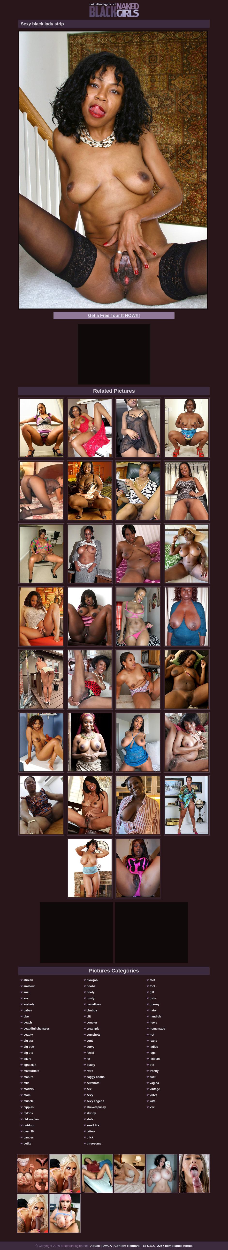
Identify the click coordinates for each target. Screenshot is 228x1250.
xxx (152, 1107)
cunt (90, 1040)
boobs (91, 986)
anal (26, 992)
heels (153, 1022)
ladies (154, 1046)
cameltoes (94, 1004)
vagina (154, 1083)
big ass (28, 1040)
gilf (152, 992)
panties (28, 1137)
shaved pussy (96, 1107)
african (28, 980)
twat (153, 1077)
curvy (90, 1046)
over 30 (28, 1131)
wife (152, 1101)
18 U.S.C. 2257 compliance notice (168, 1246)
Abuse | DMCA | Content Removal (115, 1246)
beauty (28, 1034)
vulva (153, 1095)
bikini (27, 1059)
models (28, 1089)
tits (152, 1065)
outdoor (28, 1125)
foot (152, 986)
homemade (157, 1028)
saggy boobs (96, 1077)
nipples (28, 1107)
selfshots (93, 1083)
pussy (91, 1065)
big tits (28, 1052)
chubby (92, 1010)
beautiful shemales (36, 1028)
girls (153, 998)
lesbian (155, 1059)
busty (90, 998)
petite (27, 1143)
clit (89, 1016)
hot (152, 1034)
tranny (154, 1071)
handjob (155, 1016)
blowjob (92, 980)
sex (89, 1089)
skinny (91, 1113)
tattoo (91, 1131)
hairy (153, 1010)
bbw (26, 1016)
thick (90, 1137)
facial (90, 1052)
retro (90, 1071)
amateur (29, 986)
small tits (93, 1125)
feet (152, 980)
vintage (155, 1089)
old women (31, 1119)
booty (91, 992)
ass (25, 998)
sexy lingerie (95, 1101)
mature (28, 1077)
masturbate (31, 1071)
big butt (28, 1046)
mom (26, 1095)
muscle (28, 1101)
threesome (94, 1143)
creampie (93, 1028)
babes (27, 1010)
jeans (153, 1040)
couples (92, 1022)
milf (26, 1083)
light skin (29, 1065)
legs (153, 1052)
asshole (28, 1004)
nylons (28, 1113)
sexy (90, 1095)
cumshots (93, 1034)
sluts (90, 1119)
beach (27, 1022)
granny (155, 1004)
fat (88, 1059)
